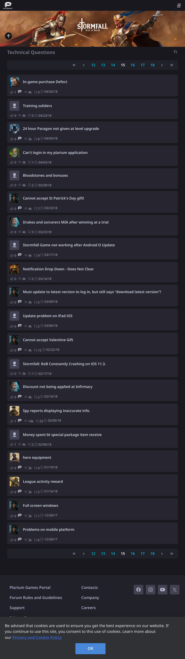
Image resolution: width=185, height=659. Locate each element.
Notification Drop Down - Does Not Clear (58, 269)
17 (142, 65)
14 (113, 65)
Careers (88, 607)
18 (152, 65)
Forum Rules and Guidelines (36, 597)
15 (123, 65)
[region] (92, 638)
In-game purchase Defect (45, 81)
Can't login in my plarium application (55, 152)
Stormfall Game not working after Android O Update (69, 245)
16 (133, 65)
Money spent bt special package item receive (62, 434)
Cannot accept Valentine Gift (48, 340)
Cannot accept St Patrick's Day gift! (53, 198)
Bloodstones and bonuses (45, 175)
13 (103, 65)
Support (17, 607)
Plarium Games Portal (30, 587)
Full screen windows (40, 505)
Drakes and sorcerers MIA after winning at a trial (66, 222)
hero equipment (37, 457)
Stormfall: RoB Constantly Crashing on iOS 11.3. (64, 364)
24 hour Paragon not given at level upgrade (61, 128)
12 (93, 65)
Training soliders (37, 105)
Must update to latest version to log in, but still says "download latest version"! (92, 292)
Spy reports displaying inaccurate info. (56, 410)
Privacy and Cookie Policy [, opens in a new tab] (37, 637)
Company (90, 597)
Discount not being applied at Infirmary (57, 386)
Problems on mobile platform (48, 529)
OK (90, 648)
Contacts (89, 587)
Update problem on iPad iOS (48, 316)
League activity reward (43, 481)
